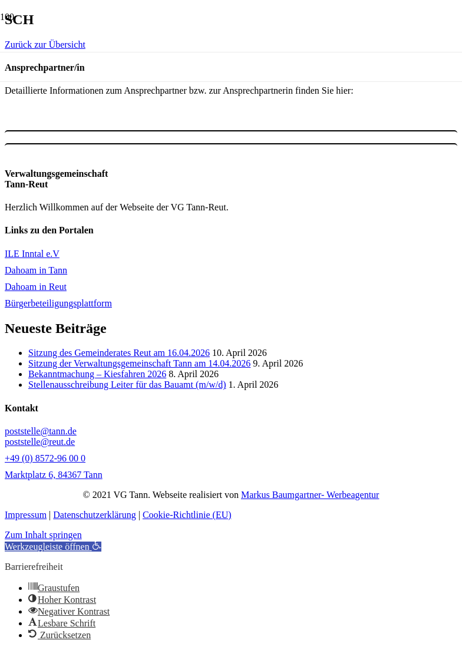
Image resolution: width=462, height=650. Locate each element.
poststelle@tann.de (41, 431)
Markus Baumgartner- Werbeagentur (310, 495)
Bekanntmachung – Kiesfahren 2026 (97, 374)
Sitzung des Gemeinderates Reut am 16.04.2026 (119, 353)
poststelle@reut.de (40, 442)
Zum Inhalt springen (43, 535)
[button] (53, 547)
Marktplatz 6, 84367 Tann (54, 475)
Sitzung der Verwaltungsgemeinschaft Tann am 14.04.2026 (139, 363)
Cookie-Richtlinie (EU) (187, 515)
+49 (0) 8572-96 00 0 (45, 458)
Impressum (26, 515)
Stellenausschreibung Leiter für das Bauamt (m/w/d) (127, 385)
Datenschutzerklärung (94, 515)
